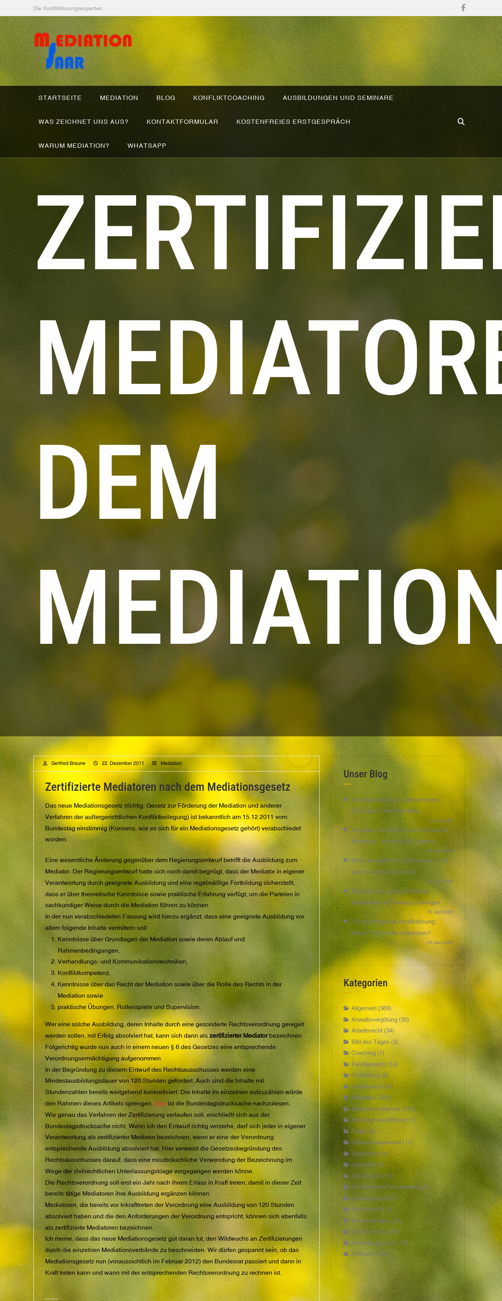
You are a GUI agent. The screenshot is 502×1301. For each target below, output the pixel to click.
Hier (160, 1112)
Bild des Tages (370, 1051)
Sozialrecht (365, 1163)
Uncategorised (370, 1207)
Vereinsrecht (367, 1218)
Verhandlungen (370, 1230)
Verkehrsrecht (369, 1241)
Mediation (171, 773)
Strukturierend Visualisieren (386, 1196)
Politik (359, 1140)
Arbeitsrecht (366, 1039)
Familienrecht (368, 1073)
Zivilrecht (363, 1263)
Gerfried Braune (68, 773)
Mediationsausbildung (379, 1129)
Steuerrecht (366, 1185)
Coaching (363, 1062)
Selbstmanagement (376, 1151)
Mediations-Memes (376, 1118)
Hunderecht (366, 1096)
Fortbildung (365, 1084)
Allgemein (363, 1017)
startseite (363, 1174)
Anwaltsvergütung (374, 1029)
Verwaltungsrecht (373, 1252)
